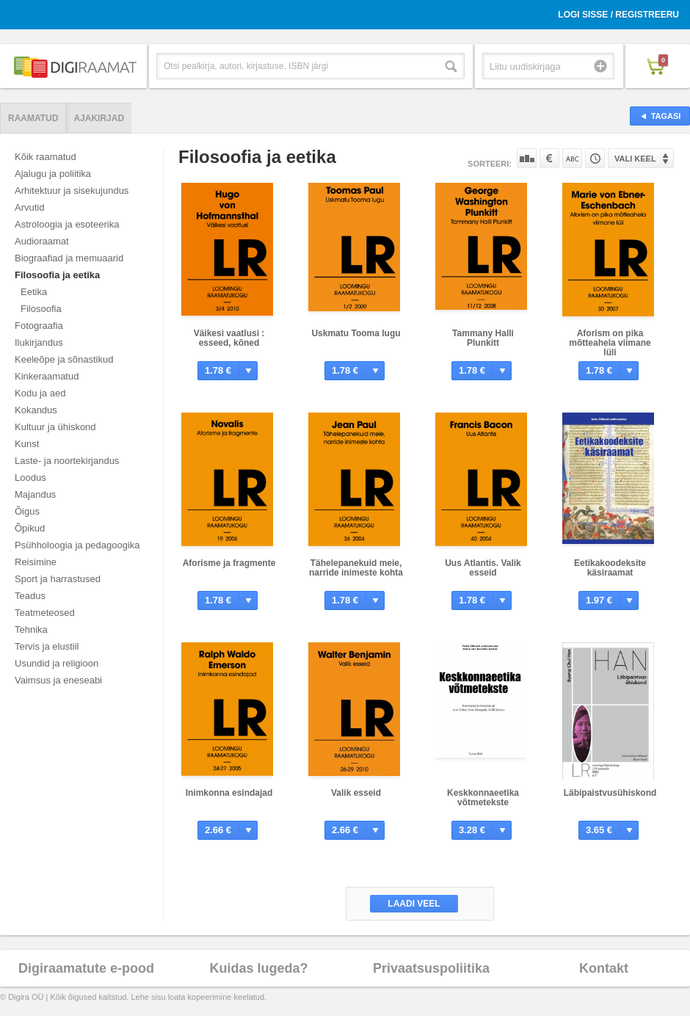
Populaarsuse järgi (527, 158)
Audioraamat (42, 241)
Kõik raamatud (45, 156)
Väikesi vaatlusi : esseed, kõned (229, 338)
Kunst (27, 443)
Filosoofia (41, 308)
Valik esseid (356, 793)
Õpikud (30, 528)
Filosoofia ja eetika (57, 274)
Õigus (27, 511)
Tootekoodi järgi (595, 158)
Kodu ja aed (40, 393)
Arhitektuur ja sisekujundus (71, 190)
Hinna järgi (549, 158)
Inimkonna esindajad (229, 793)
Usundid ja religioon (56, 663)
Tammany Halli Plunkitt (483, 338)
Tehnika (31, 629)
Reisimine (36, 561)
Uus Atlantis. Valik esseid (483, 568)
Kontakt (603, 968)
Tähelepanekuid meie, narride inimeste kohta (356, 568)
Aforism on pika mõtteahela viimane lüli (609, 343)
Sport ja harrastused (58, 578)
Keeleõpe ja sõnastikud (64, 359)
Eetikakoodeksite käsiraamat (610, 568)
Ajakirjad (98, 118)
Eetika (34, 291)
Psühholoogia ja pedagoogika (77, 545)
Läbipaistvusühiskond (610, 793)
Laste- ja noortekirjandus (67, 460)
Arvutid (29, 207)
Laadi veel (414, 904)
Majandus (35, 494)
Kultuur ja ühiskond (55, 426)
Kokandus (36, 410)
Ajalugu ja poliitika (53, 173)
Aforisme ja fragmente (229, 563)
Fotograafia (39, 325)
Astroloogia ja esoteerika (67, 224)
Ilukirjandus (39, 342)
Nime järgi (572, 158)
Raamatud (33, 118)
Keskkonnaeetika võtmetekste (483, 798)
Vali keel (635, 158)
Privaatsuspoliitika (431, 968)
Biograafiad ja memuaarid (69, 258)
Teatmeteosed (45, 612)
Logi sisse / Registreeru (618, 15)
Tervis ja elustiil (47, 646)
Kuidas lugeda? (258, 968)
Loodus (30, 477)
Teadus (30, 595)
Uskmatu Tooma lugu (355, 333)
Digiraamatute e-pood (86, 968)
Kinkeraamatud (47, 376)
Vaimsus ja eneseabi (58, 680)
